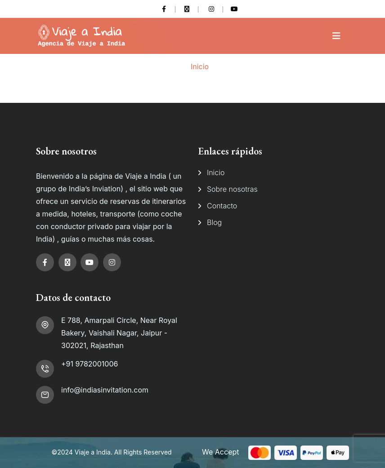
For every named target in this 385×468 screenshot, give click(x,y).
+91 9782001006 (89, 363)
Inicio (200, 66)
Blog (214, 222)
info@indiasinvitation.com (104, 389)
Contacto (222, 205)
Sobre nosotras (232, 189)
